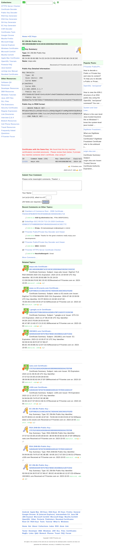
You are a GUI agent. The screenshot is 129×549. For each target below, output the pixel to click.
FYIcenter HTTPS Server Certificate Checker (43, 252)
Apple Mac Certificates (10, 58)
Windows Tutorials (8, 95)
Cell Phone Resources (10, 124)
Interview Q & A (7, 117)
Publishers (50, 521)
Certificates (71, 533)
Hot (29, 528)
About (34, 528)
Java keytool (6, 68)
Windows (65, 524)
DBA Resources (7, 91)
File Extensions (7, 104)
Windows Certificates (9, 48)
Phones (50, 535)
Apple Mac (34, 514)
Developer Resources (10, 88)
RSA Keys (34, 524)
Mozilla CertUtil (7, 55)
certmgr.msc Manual (9, 71)
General (77, 514)
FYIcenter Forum (8, 136)
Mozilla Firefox (7, 38)
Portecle (40, 521)
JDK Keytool (27, 519)
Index (51, 528)
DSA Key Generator (9, 19)
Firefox (69, 514)
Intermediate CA (63, 516)
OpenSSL (26, 521)
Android (25, 514)
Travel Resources (8, 127)
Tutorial (49, 524)
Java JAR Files (7, 98)
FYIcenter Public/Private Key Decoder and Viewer (45, 234)
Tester (25, 533)
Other (33, 521)
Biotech (43, 535)
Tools (42, 524)
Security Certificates (9, 108)
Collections (43, 528)
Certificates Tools (8, 32)
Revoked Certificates (9, 74)
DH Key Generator (8, 22)
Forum (68, 535)
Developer (33, 533)
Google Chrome (7, 35)
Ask (67, 528)
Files (63, 533)
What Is (56, 524)
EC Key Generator (8, 25)
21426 (26, 162)
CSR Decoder (6, 29)
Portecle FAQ (6, 64)
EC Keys (33, 36)
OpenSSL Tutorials (9, 61)
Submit (45, 204)
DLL (58, 533)
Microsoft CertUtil (8, 51)
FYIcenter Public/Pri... (93, 67)
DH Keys (44, 514)
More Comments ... (30, 259)
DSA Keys (53, 514)
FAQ (63, 535)
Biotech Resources (9, 121)
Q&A (37, 535)
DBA (40, 533)
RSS (57, 528)
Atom (62, 528)
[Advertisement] (11, 168)
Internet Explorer (8, 45)
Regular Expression (9, 111)
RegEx (25, 535)
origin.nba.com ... (91, 151)
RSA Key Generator (9, 16)
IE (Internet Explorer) (46, 516)
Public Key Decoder (9, 13)
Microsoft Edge (7, 42)
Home (24, 36)
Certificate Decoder (9, 9)
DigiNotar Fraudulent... (93, 129)
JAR (54, 533)
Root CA (25, 524)
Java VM (74, 516)
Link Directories (7, 114)
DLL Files (5, 101)
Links (31, 535)
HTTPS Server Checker (10, 6)
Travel (57, 535)
